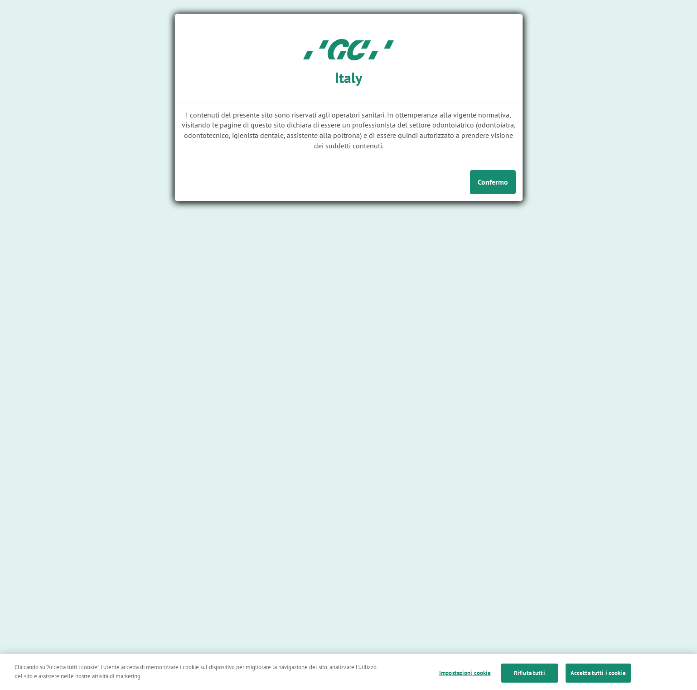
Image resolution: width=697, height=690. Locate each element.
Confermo (493, 181)
